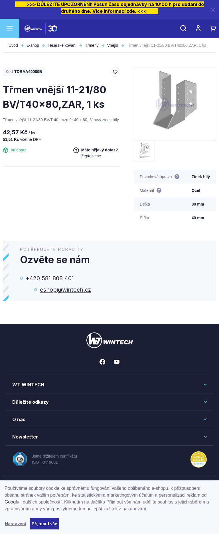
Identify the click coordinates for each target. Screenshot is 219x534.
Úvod (13, 45)
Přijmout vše (44, 523)
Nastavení (15, 523)
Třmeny (91, 45)
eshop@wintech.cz (65, 289)
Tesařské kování (62, 45)
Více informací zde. (114, 11)
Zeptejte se (91, 156)
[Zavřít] (213, 9)
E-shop (33, 45)
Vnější (112, 45)
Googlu (12, 502)
